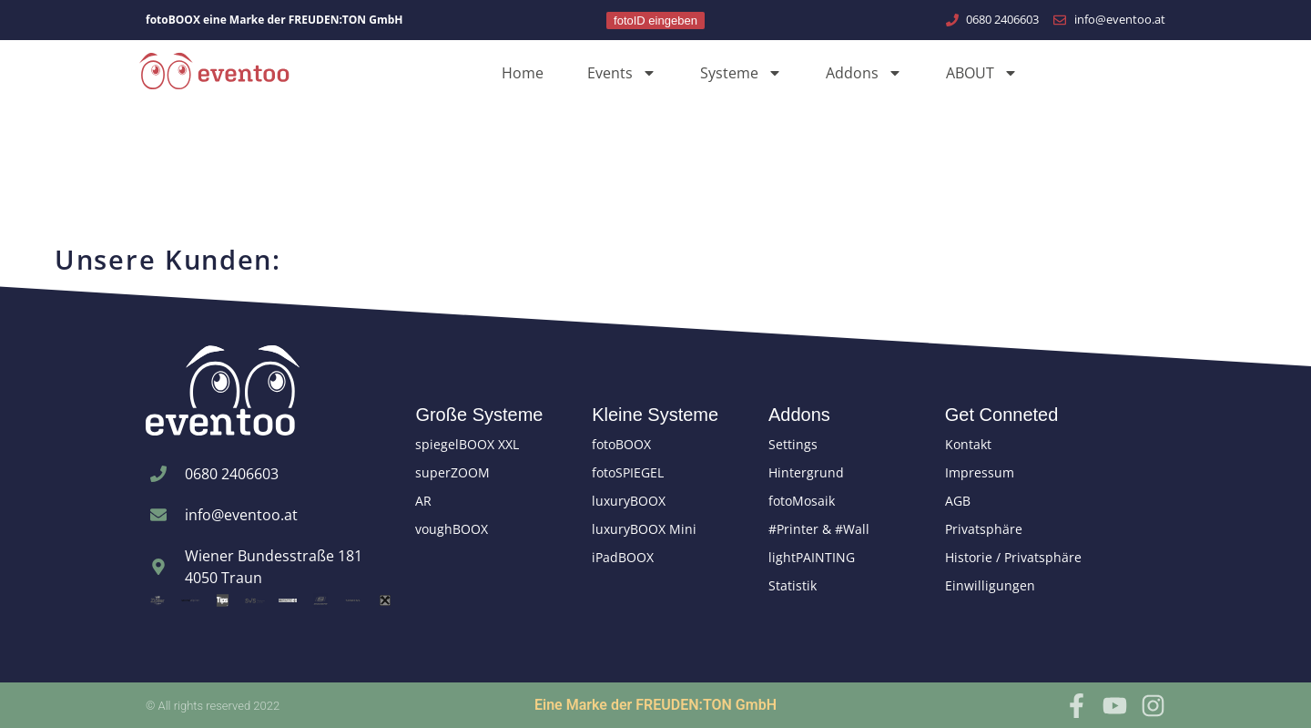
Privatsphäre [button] (983, 529)
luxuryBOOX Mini (644, 529)
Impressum (979, 472)
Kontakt (968, 444)
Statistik (792, 585)
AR (423, 500)
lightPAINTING (811, 557)
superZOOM (452, 472)
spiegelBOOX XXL (467, 444)
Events (621, 72)
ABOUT (982, 72)
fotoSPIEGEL (628, 472)
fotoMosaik (801, 500)
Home (523, 73)
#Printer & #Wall (818, 529)
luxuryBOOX (629, 500)
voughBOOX (451, 529)
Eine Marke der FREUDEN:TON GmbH (655, 704)
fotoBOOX (621, 444)
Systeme (741, 72)
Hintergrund (806, 472)
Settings (793, 444)
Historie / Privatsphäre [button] (1013, 557)
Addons (864, 72)
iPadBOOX (623, 557)
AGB (958, 500)
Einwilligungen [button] (990, 585)
